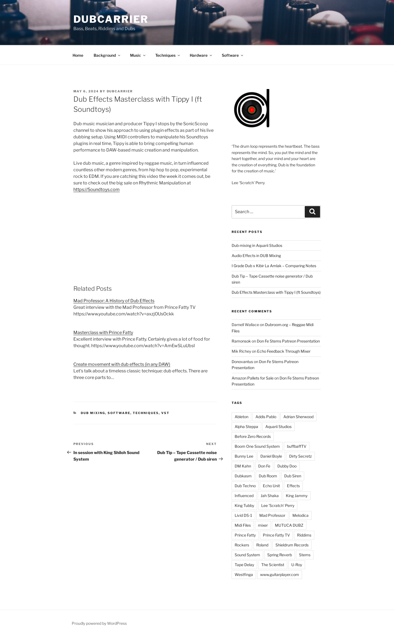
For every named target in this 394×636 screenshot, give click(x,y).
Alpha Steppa (246, 426)
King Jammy (296, 495)
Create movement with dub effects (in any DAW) (121, 364)
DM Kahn (243, 466)
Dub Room (268, 476)
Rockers (242, 545)
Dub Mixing (93, 413)
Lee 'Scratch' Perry (277, 505)
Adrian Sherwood (298, 416)
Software (233, 55)
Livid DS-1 (243, 515)
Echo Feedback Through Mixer (283, 351)
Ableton (241, 416)
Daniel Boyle (271, 456)
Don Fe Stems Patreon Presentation (288, 341)
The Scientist (272, 564)
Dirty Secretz (300, 456)
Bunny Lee (244, 456)
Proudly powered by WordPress (99, 623)
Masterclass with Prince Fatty (103, 332)
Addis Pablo (265, 416)
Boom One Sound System (257, 446)
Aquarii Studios (278, 426)
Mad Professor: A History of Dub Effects (113, 300)
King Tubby (244, 505)
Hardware (201, 55)
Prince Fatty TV (276, 535)
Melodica (300, 515)
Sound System (247, 554)
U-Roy (296, 564)
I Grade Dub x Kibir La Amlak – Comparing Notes (274, 265)
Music (138, 55)
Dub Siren (292, 476)
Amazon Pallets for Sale (253, 378)
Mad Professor (272, 515)
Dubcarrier (111, 19)
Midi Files (243, 525)
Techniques (168, 55)
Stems (304, 554)
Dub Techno (245, 485)
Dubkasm (243, 476)
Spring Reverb (279, 554)
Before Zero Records (253, 436)
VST (165, 413)
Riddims (304, 535)
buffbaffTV (296, 446)
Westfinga (244, 574)
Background (107, 55)
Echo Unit (271, 485)
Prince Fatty (245, 535)
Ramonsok (241, 341)
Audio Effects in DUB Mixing (256, 255)
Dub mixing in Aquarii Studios (257, 245)
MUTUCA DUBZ (289, 525)
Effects (293, 485)
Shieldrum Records (292, 545)
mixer (263, 525)
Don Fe (264, 466)
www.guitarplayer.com (279, 574)
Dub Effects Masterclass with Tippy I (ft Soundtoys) (276, 292)
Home (78, 55)
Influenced (244, 495)
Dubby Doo (287, 466)
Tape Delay (244, 564)
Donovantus (242, 361)
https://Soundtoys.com (96, 189)
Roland (262, 545)
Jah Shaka (270, 495)
